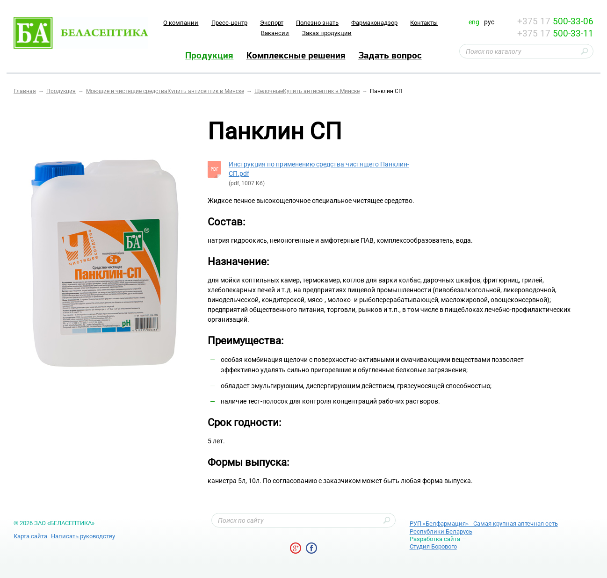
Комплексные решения (296, 55)
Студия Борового (433, 546)
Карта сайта (30, 536)
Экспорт (271, 22)
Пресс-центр (229, 22)
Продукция (209, 55)
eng (474, 22)
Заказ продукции (327, 32)
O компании (180, 22)
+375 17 (555, 21)
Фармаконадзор (374, 22)
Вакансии (275, 32)
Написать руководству (83, 536)
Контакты (424, 22)
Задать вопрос (390, 55)
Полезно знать (317, 22)
